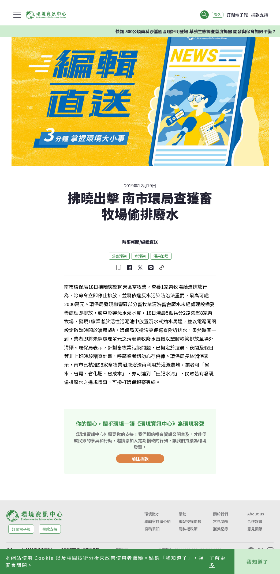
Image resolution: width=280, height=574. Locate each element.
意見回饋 (254, 528)
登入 (216, 14)
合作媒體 (254, 521)
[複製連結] (161, 267)
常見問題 (220, 521)
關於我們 (220, 513)
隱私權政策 (188, 528)
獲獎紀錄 (220, 528)
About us (255, 513)
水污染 (140, 256)
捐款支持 (259, 15)
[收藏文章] (118, 267)
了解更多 (217, 561)
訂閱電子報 (237, 15)
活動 (182, 513)
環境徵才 (151, 513)
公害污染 (119, 256)
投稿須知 (151, 528)
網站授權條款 (190, 521)
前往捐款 (140, 458)
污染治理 (161, 256)
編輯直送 (149, 242)
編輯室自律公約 (157, 521)
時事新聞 (130, 242)
